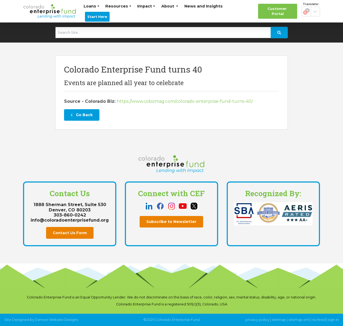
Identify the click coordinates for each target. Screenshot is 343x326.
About (168, 6)
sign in (333, 320)
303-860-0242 (70, 215)
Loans (90, 6)
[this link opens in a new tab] (149, 205)
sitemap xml (299, 320)
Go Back (82, 115)
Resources (116, 6)
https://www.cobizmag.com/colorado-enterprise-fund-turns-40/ (185, 101)
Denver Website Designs (56, 320)
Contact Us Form (70, 233)
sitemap (279, 320)
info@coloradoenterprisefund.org (70, 220)
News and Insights (203, 6)
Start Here (97, 17)
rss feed (319, 320)
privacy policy (257, 320)
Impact (144, 6)
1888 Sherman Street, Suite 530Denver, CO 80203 (69, 207)
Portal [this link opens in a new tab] (277, 11)
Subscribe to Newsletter (171, 221)
